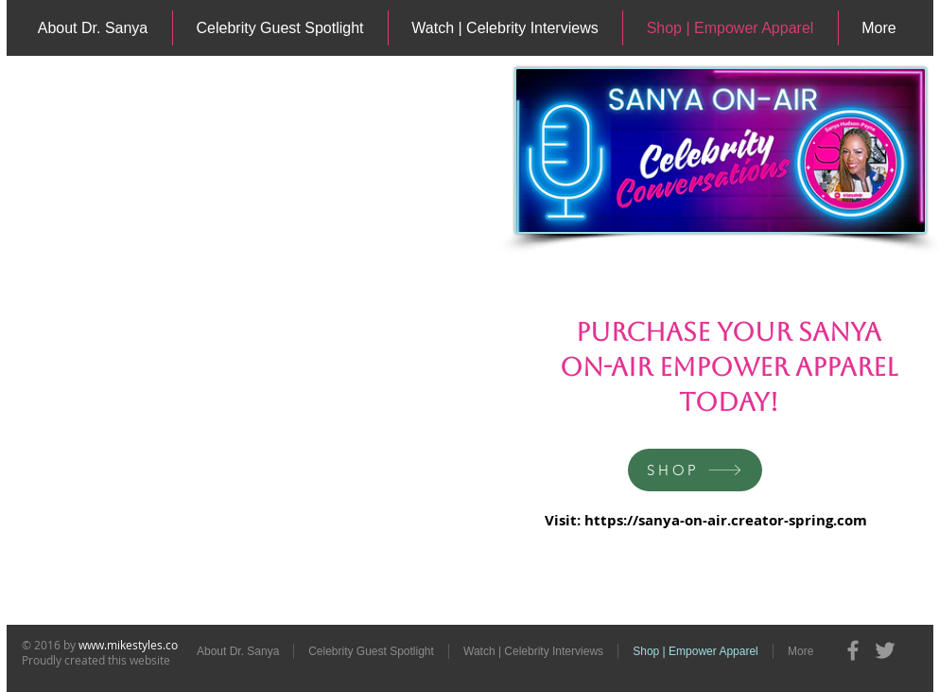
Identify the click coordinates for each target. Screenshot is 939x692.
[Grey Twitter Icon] (885, 650)
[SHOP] (695, 470)
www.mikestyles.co (128, 644)
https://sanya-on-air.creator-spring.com (725, 520)
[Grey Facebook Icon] (853, 650)
